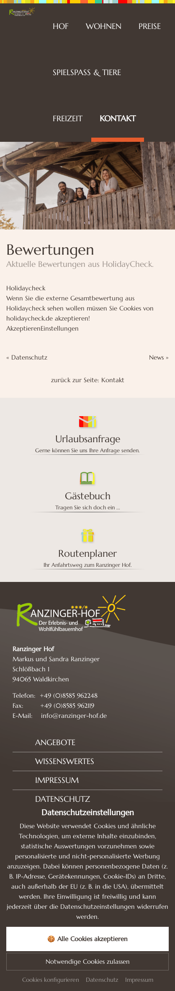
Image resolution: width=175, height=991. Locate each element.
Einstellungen (60, 328)
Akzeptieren (23, 328)
